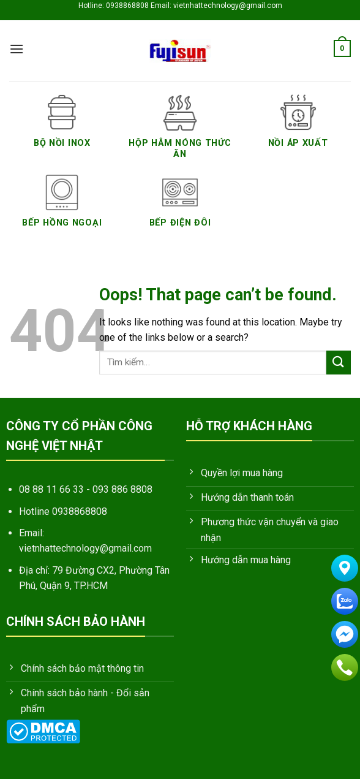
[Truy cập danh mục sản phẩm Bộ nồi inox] (62, 128)
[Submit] (338, 362)
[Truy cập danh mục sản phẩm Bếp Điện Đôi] (180, 208)
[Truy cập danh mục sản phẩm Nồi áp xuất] (298, 128)
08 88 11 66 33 (51, 489)
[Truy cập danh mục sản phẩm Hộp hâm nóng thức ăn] (180, 134)
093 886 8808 (122, 489)
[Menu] (16, 49)
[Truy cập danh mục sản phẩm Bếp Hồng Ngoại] (62, 208)
